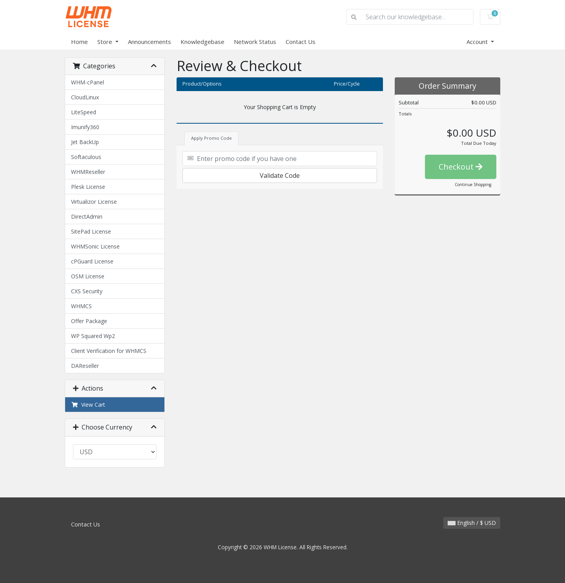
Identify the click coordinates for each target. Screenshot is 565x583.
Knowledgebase (202, 42)
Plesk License (88, 186)
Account (478, 42)
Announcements (149, 42)
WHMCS (81, 306)
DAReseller (85, 365)
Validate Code (280, 175)
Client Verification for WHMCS (108, 351)
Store (105, 42)
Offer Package (89, 321)
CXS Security (86, 291)
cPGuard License (92, 261)
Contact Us (300, 42)
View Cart (88, 404)
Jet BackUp (85, 142)
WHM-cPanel (87, 82)
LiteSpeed (83, 112)
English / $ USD (472, 522)
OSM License (87, 276)
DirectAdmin (86, 216)
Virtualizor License (94, 201)
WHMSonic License (95, 246)
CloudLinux (85, 97)
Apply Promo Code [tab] (211, 138)
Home (79, 42)
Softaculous (86, 157)
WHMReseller (88, 171)
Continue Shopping (473, 184)
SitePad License (91, 231)
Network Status (255, 42)
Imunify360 (85, 127)
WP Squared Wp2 (93, 336)
